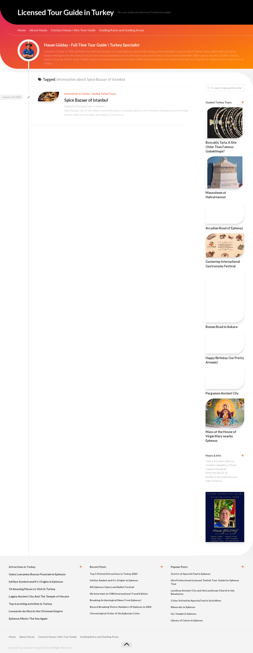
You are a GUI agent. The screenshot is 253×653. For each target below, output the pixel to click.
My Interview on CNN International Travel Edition (119, 593)
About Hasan (38, 30)
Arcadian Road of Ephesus (224, 228)
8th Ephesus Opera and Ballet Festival (112, 586)
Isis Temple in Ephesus (183, 613)
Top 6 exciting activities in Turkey (30, 603)
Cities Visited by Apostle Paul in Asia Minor (196, 600)
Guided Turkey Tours (104, 93)
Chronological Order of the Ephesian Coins (115, 613)
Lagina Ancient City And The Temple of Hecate (39, 596)
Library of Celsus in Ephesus (187, 620)
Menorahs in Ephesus (183, 607)
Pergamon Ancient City (222, 393)
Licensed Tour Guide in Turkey (66, 12)
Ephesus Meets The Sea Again (28, 618)
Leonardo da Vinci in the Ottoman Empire (36, 611)
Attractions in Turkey (77, 93)
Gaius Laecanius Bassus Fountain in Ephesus (37, 574)
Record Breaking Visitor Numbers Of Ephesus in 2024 (120, 606)
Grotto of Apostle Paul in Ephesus (190, 573)
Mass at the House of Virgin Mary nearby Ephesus (221, 436)
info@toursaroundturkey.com (221, 476)
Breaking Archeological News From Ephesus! (115, 600)
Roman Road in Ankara (222, 327)
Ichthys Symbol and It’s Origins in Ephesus (36, 581)
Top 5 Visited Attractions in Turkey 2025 (113, 573)
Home (22, 30)
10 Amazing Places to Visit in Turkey (32, 589)
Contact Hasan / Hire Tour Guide (73, 30)
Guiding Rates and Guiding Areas (121, 30)
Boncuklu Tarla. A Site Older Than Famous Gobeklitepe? (221, 147)
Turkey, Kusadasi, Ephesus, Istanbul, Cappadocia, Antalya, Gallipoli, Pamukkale (221, 465)
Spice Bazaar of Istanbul (86, 100)
